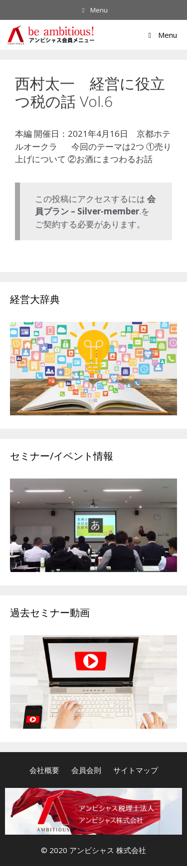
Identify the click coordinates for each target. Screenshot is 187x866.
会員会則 (86, 770)
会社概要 (44, 770)
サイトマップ (135, 770)
